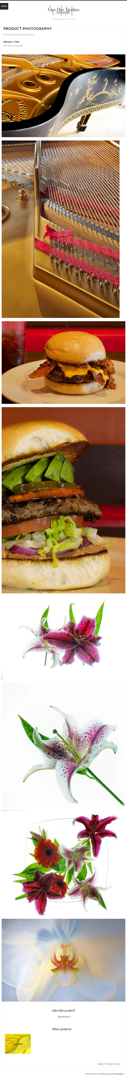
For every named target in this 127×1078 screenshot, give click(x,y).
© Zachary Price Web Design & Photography (104, 1074)
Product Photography (18, 1044)
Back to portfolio (109, 1064)
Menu (4, 6)
